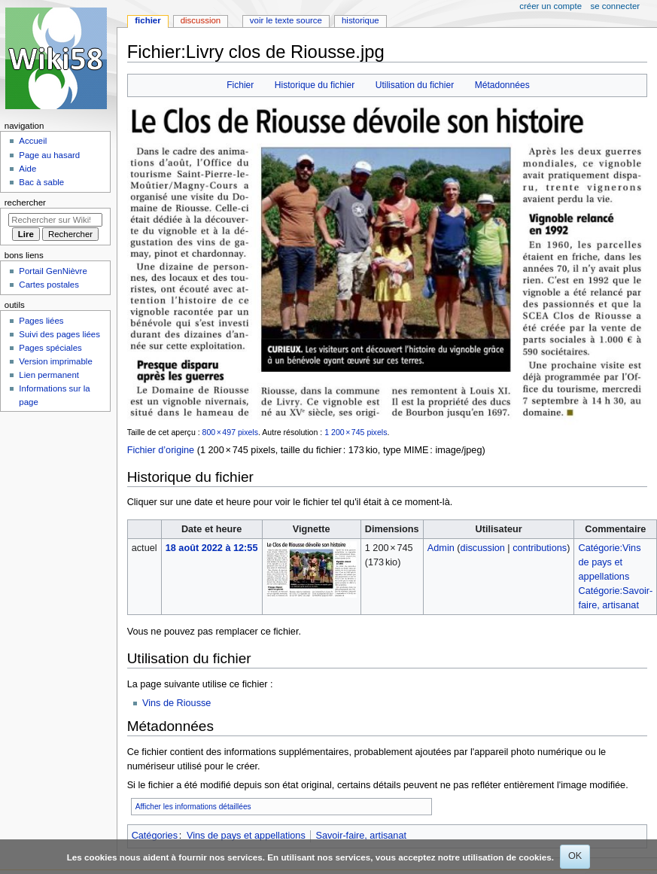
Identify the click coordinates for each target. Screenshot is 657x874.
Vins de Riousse (176, 703)
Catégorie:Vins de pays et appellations (610, 562)
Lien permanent (49, 374)
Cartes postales (49, 284)
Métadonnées (502, 85)
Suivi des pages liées (59, 334)
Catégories (155, 835)
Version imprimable (55, 361)
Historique (360, 20)
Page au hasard (49, 155)
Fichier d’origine (161, 450)
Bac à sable (41, 182)
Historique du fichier (314, 85)
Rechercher (25, 202)
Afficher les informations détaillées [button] (193, 806)
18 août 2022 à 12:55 (212, 548)
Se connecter (615, 6)
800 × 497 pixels (230, 432)
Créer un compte (550, 6)
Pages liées (41, 320)
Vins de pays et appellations (246, 835)
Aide (27, 168)
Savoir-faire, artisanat (360, 835)
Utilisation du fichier (415, 85)
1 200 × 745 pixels (355, 432)
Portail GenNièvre (53, 271)
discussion (483, 548)
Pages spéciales (50, 347)
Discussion (201, 20)
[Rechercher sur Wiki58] (55, 220)
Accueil (33, 140)
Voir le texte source (286, 20)
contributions (540, 548)
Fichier (240, 85)
